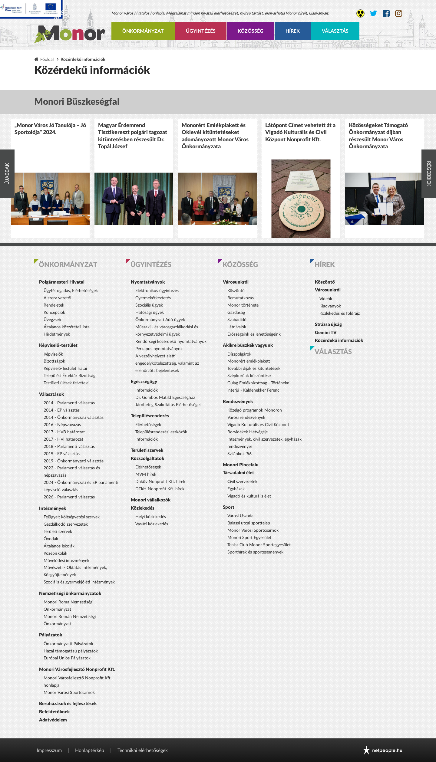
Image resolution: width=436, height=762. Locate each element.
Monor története (243, 305)
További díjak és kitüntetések (253, 368)
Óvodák (51, 539)
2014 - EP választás (62, 410)
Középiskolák (55, 553)
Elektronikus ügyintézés (157, 291)
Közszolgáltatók (147, 458)
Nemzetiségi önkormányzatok (70, 593)
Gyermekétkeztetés (153, 298)
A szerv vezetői (57, 298)
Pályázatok (50, 635)
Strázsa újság (328, 324)
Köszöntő (236, 291)
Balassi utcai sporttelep (248, 523)
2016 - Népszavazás (62, 425)
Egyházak (236, 489)
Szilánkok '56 (239, 454)
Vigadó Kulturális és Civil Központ (258, 425)
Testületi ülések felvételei (66, 383)
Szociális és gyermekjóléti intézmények (79, 582)
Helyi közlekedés (150, 517)
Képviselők (53, 354)
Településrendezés (150, 416)
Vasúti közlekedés (151, 524)
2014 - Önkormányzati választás (74, 417)
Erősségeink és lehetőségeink (254, 334)
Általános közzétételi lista (67, 327)
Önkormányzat (143, 31)
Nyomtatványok (148, 282)
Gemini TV (326, 332)
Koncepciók (54, 312)
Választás (335, 31)
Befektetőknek (54, 712)
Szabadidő (236, 320)
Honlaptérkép (89, 750)
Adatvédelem (53, 720)
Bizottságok (54, 361)
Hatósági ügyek (149, 312)
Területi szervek (58, 532)
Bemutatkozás (240, 298)
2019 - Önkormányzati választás (74, 461)
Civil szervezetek (242, 482)
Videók (325, 299)
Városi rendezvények (246, 417)
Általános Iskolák (59, 546)
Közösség (250, 31)
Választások (51, 394)
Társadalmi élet (238, 473)
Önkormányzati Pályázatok (68, 644)
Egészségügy (144, 381)
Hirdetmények (57, 334)
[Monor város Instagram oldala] (398, 13)
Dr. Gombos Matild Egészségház (165, 398)
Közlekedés (142, 508)
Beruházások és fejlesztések (68, 703)
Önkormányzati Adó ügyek (160, 320)
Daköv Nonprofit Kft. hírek (160, 482)
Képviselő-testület (58, 345)
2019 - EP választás (62, 454)
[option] (50, 178)
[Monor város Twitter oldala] (373, 13)
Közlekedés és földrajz (339, 313)
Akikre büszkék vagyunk (248, 345)
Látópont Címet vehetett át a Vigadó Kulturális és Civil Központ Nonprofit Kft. (300, 133)
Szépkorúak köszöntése (249, 376)
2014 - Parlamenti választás (69, 403)
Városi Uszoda (240, 516)
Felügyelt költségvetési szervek (72, 517)
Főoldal (47, 59)
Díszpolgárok (239, 354)
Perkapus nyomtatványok (159, 349)
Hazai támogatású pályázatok (71, 651)
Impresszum (49, 750)
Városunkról (236, 282)
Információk (146, 390)
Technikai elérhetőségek (142, 750)
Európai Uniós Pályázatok (67, 658)
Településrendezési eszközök (161, 432)
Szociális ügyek (149, 305)
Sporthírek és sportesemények (255, 552)
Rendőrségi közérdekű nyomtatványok (170, 342)
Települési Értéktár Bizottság (69, 376)
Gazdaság (236, 312)
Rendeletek (54, 305)
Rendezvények (238, 401)
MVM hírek (145, 474)
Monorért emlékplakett (248, 361)
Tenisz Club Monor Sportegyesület (259, 545)
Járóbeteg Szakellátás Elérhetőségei (167, 405)
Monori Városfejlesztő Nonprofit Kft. (77, 669)
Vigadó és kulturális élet (249, 496)
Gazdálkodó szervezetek (66, 524)
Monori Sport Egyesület (249, 538)
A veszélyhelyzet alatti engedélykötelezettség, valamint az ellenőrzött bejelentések (167, 363)
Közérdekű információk (339, 340)
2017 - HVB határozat (64, 432)
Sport (228, 507)
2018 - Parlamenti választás (69, 447)
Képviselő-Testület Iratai (65, 368)
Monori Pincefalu (241, 465)
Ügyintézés (201, 31)
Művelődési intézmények (66, 561)
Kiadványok (330, 306)
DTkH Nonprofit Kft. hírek (159, 489)
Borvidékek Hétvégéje (247, 432)
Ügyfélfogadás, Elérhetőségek (71, 291)
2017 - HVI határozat (63, 439)
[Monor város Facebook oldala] (386, 13)
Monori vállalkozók (150, 500)
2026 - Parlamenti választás (69, 497)
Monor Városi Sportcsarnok (69, 693)
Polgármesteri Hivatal (61, 282)
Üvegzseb (52, 320)
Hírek (293, 31)
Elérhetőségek (148, 425)
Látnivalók (236, 327)
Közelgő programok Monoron (254, 410)
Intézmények (52, 508)
